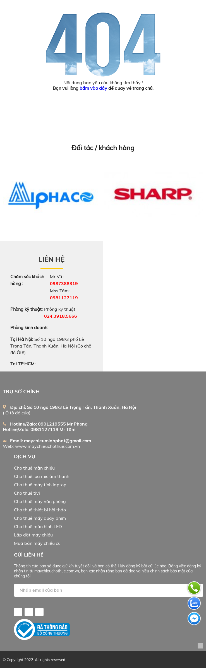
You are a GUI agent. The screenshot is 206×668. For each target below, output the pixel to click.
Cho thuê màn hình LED (38, 526)
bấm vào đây (93, 88)
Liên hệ (51, 259)
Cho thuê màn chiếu (34, 468)
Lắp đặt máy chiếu (33, 535)
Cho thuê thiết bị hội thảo (40, 509)
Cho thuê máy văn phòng (40, 501)
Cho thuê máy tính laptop (40, 484)
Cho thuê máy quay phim (40, 518)
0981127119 (64, 297)
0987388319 (64, 283)
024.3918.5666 (60, 316)
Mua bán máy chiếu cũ (37, 543)
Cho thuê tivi (27, 493)
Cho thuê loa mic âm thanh (41, 476)
